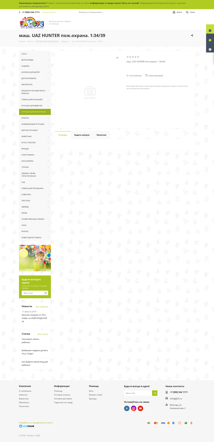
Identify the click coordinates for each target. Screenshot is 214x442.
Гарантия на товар (63, 402)
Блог (91, 391)
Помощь (58, 391)
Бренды (93, 398)
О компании (25, 391)
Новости (23, 394)
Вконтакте (127, 408)
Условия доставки (63, 398)
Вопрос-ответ (95, 394)
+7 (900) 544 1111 (31, 12)
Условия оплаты (62, 394)
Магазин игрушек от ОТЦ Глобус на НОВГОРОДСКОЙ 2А (34, 318)
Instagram (133, 408)
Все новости (42, 306)
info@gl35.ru (176, 398)
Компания (25, 386)
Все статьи (43, 334)
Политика (24, 406)
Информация (61, 386)
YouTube (140, 408)
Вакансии (24, 398)
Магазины (24, 402)
